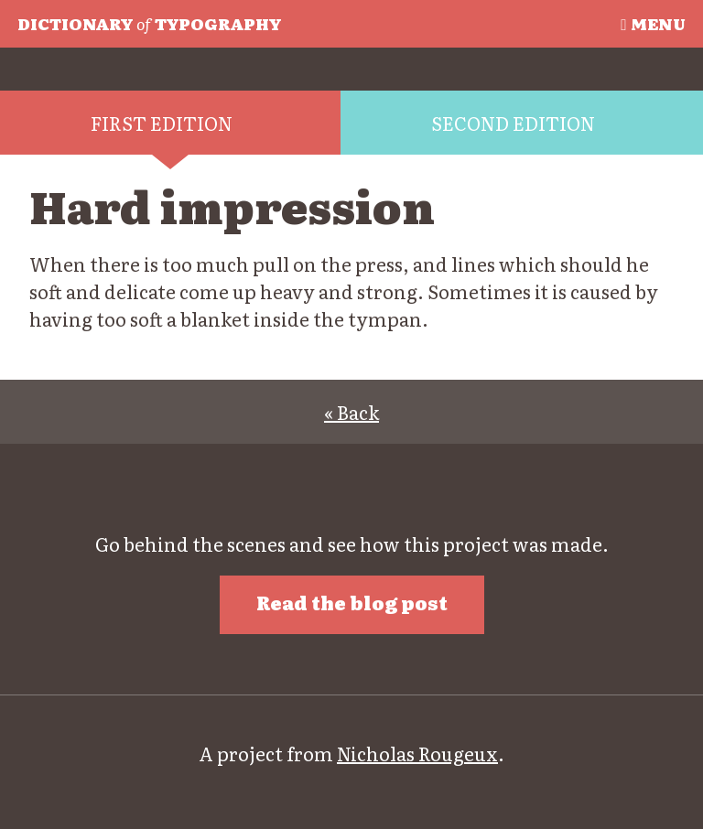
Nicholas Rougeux (417, 753)
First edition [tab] (162, 122)
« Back (351, 411)
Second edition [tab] (513, 122)
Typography (149, 23)
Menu (653, 23)
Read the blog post (352, 602)
